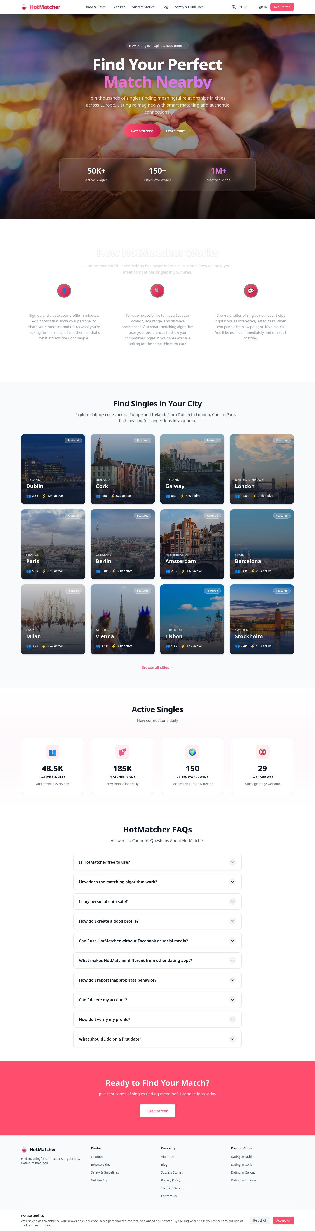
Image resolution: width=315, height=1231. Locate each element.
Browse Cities (96, 7)
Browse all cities (157, 667)
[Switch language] (239, 7)
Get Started (282, 7)
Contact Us (169, 1196)
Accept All (283, 1220)
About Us (167, 1157)
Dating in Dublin (242, 1157)
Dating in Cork (241, 1164)
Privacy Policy (170, 1180)
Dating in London (243, 1180)
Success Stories (143, 7)
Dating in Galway (243, 1172)
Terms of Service (173, 1188)
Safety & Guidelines (189, 7)
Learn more (178, 130)
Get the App (99, 1180)
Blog (164, 7)
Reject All (259, 1220)
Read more (176, 45)
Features (119, 7)
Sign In (262, 7)
